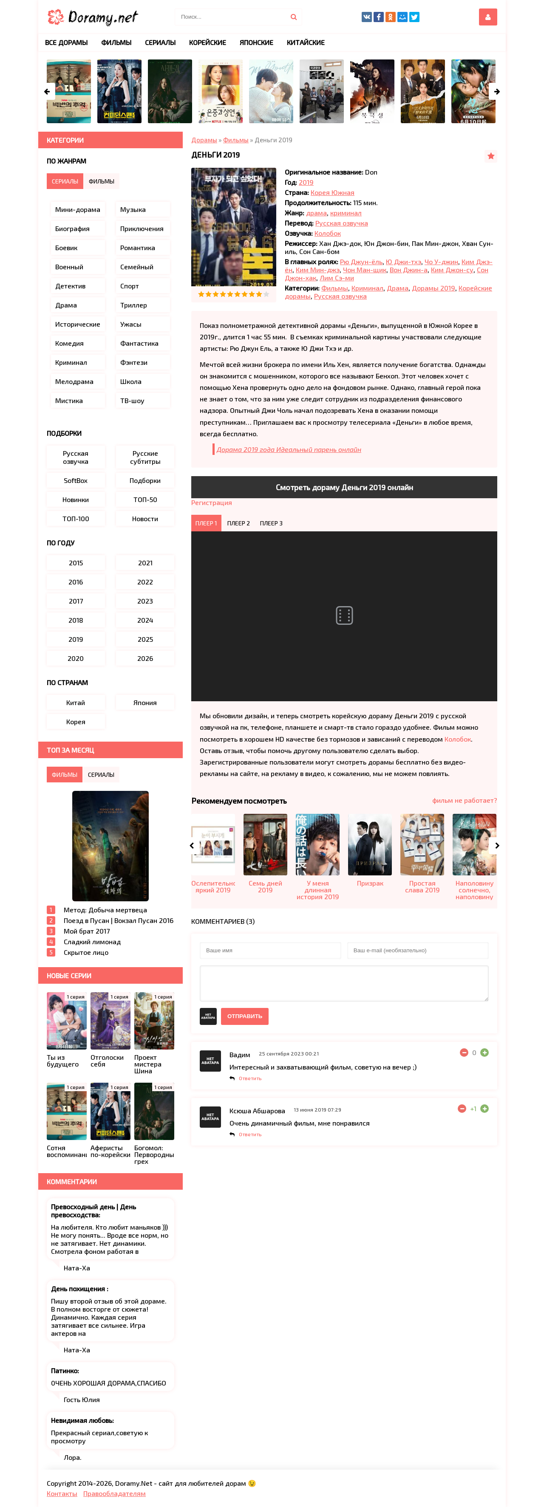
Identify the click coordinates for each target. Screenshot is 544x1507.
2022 (145, 582)
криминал (346, 213)
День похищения (79, 1288)
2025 (145, 639)
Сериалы (160, 42)
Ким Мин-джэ (318, 269)
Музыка (133, 209)
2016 (75, 582)
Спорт (129, 286)
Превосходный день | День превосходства (93, 1210)
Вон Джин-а (409, 269)
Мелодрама (74, 381)
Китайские (306, 42)
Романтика (137, 247)
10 (266, 294)
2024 (145, 620)
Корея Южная (332, 192)
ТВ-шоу (132, 400)
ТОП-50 (145, 499)
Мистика (69, 400)
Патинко (64, 1370)
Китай (75, 702)
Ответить (250, 1078)
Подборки (145, 480)
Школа (131, 381)
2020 (76, 658)
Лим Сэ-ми (337, 278)
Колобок (327, 233)
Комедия (69, 343)
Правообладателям (114, 1493)
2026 (145, 658)
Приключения (142, 228)
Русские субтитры (145, 457)
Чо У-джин (441, 261)
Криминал (367, 288)
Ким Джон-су (452, 269)
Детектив (70, 286)
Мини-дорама (77, 209)
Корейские (207, 42)
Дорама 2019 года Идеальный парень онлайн (289, 449)
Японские (256, 42)
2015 (76, 563)
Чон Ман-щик (364, 269)
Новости (145, 518)
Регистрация (211, 502)
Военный (69, 266)
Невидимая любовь (81, 1420)
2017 (76, 601)
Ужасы (131, 324)
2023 (145, 601)
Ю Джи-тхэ (403, 261)
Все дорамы (66, 42)
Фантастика (139, 343)
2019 (306, 182)
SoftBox (76, 480)
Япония (145, 702)
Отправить (244, 1016)
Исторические (77, 324)
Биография (72, 228)
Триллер (133, 305)
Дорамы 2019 (433, 288)
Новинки (75, 499)
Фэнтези (133, 362)
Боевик (66, 247)
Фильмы (334, 288)
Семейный (136, 266)
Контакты (62, 1493)
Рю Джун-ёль (361, 261)
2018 (75, 620)
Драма (397, 288)
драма (316, 213)
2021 (145, 563)
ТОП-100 (75, 518)
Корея (75, 721)
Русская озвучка (341, 223)
